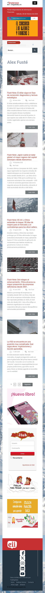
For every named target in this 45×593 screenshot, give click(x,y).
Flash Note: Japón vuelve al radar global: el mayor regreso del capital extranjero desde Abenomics (22, 157)
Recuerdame (16, 458)
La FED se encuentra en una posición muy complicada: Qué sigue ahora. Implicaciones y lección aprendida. (20, 345)
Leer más (31, 127)
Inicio (12, 582)
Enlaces (22, 585)
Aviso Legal (14, 585)
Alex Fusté (31, 100)
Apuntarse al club (28, 465)
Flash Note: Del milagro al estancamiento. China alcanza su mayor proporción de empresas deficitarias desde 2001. (21, 283)
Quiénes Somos (21, 582)
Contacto (31, 582)
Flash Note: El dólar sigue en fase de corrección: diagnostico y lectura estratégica (22, 95)
